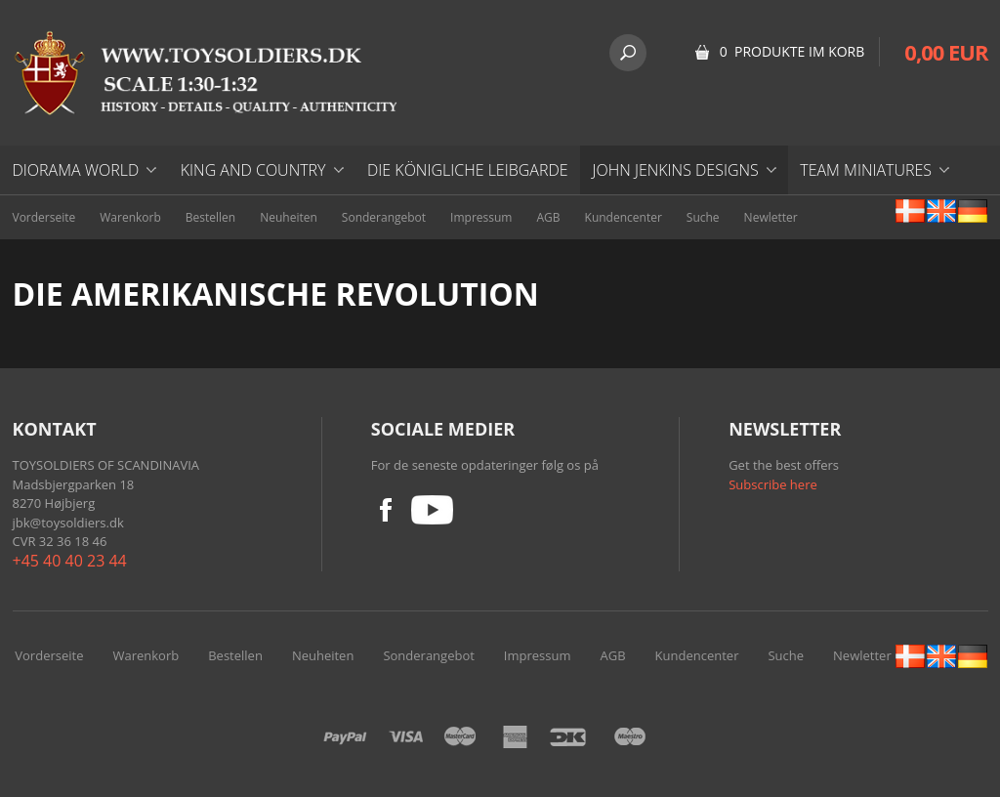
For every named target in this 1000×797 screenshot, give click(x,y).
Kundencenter (623, 217)
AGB (548, 217)
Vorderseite (44, 217)
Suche (703, 217)
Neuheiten (288, 217)
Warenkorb (130, 217)
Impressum (481, 217)
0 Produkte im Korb (792, 51)
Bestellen (210, 217)
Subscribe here (773, 484)
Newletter (771, 217)
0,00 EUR (945, 51)
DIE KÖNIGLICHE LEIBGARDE (467, 170)
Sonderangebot (384, 217)
